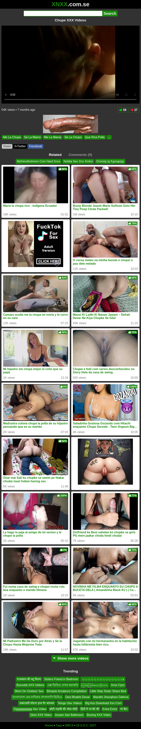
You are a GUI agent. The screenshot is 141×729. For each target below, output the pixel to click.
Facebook (35, 146)
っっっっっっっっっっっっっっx (103, 679)
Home (49, 725)
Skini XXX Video (41, 715)
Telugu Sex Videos (70, 703)
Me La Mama (52, 137)
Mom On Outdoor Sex (29, 691)
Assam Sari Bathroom (69, 715)
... (109, 137)
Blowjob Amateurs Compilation (67, 691)
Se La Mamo (32, 137)
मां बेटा (123, 709)
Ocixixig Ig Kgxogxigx (110, 161)
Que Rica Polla (95, 137)
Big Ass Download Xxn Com (103, 703)
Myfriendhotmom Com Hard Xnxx (38, 161)
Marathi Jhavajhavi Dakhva (111, 697)
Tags (59, 725)
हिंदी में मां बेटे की (90, 709)
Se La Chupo (73, 137)
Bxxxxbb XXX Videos (30, 685)
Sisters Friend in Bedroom (61, 679)
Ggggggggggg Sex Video (30, 709)
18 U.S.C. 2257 (86, 725)
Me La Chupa (12, 137)
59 (122, 109)
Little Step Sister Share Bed (108, 691)
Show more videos (71, 658)
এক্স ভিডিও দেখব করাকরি (62, 685)
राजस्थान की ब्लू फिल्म (29, 679)
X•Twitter (20, 146)
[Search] (63, 13)
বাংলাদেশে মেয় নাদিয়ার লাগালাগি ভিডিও (37, 697)
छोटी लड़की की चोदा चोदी (63, 709)
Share (7, 146)
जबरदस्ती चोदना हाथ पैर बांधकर (36, 703)
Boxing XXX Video (99, 715)
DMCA (69, 725)
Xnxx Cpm (117, 685)
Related (55, 155)
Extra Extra (109, 709)
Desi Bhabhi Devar (77, 697)
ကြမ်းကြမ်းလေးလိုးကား (94, 685)
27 (134, 109)
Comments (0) (80, 155)
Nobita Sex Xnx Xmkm (78, 161)
